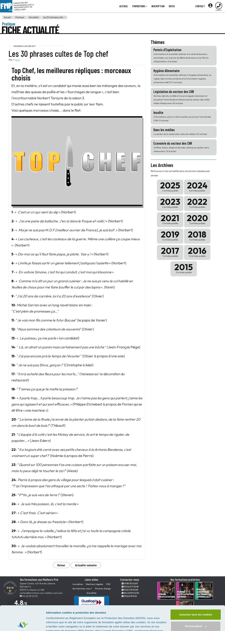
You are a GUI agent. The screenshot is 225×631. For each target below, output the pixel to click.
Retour (61, 565)
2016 (197, 251)
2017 (170, 251)
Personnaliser (196, 601)
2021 (170, 219)
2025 (170, 186)
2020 (197, 219)
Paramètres (53, 624)
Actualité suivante (86, 565)
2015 (183, 268)
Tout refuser (195, 612)
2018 (197, 235)
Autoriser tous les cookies (195, 589)
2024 (197, 186)
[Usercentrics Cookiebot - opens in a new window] (22, 624)
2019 (170, 235)
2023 (170, 202)
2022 (197, 202)
